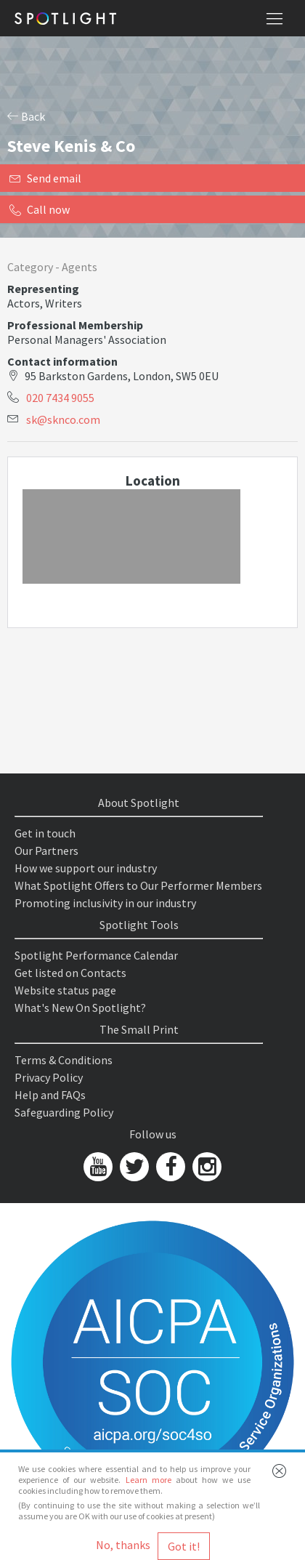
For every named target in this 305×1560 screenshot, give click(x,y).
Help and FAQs (50, 1094)
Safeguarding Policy (64, 1112)
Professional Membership (75, 325)
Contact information (62, 361)
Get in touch (45, 833)
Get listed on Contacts (70, 972)
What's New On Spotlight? (80, 1007)
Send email (45, 178)
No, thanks (123, 1544)
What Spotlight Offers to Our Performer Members (138, 885)
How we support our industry (86, 868)
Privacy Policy (49, 1077)
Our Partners (46, 850)
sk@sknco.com (63, 419)
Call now (39, 209)
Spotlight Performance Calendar (96, 955)
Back (26, 116)
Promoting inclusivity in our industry (105, 903)
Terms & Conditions (64, 1060)
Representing (43, 288)
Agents (79, 267)
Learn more (148, 1479)
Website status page (65, 990)
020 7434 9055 (60, 397)
